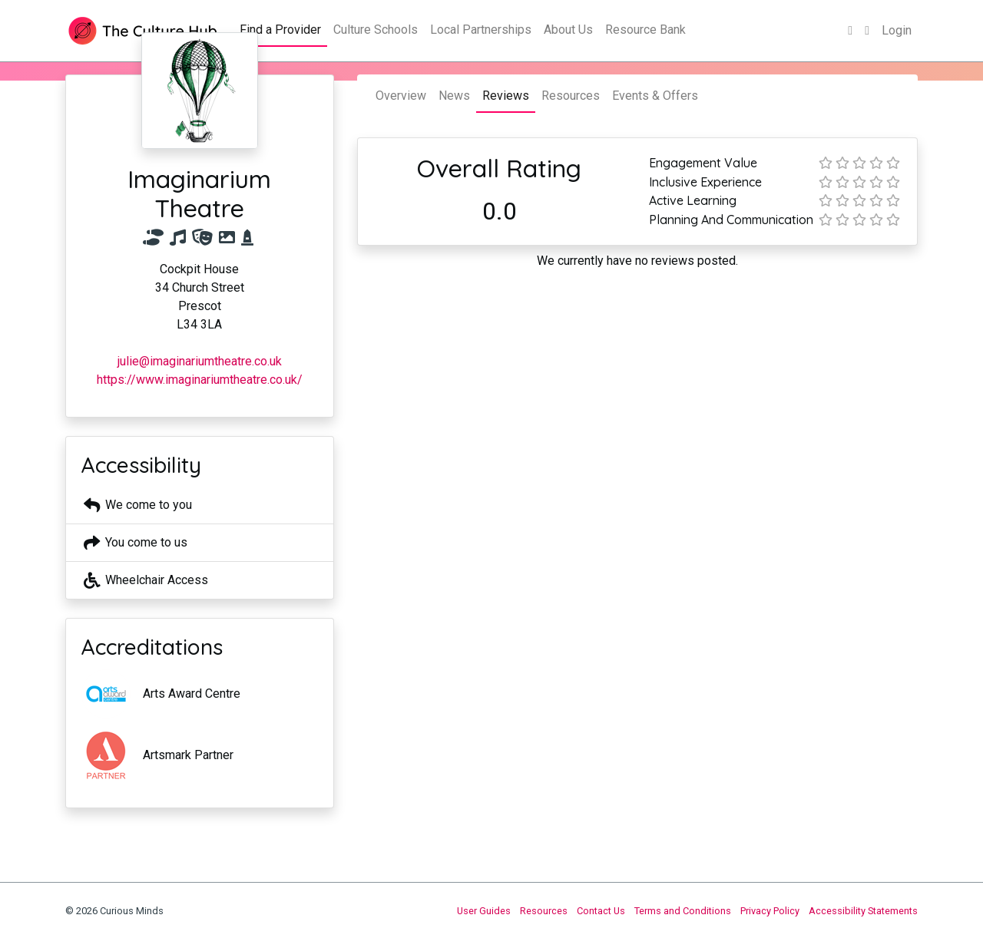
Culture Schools (375, 29)
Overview (401, 95)
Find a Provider (280, 29)
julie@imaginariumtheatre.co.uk (199, 361)
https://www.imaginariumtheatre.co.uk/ (200, 379)
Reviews (505, 95)
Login (897, 30)
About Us (568, 29)
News (454, 95)
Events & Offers (655, 95)
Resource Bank (645, 29)
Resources (570, 95)
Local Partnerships (480, 29)
